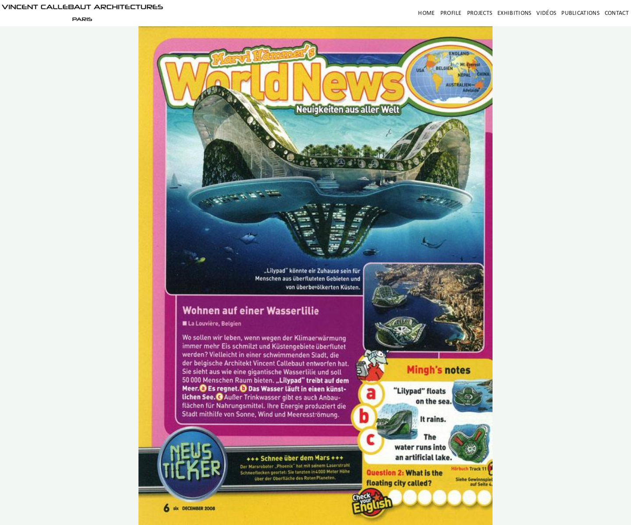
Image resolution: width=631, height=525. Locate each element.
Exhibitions (514, 13)
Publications (580, 13)
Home (426, 13)
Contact (617, 13)
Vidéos (546, 13)
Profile (451, 13)
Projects (479, 13)
